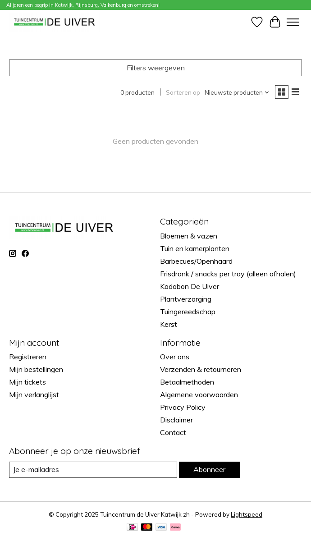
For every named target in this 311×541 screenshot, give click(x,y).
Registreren (27, 356)
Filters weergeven (156, 67)
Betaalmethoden (187, 381)
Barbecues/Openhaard (196, 261)
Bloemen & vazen (188, 235)
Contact (173, 432)
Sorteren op (183, 92)
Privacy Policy (183, 407)
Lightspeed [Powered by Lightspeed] (246, 514)
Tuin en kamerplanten (194, 248)
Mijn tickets (27, 381)
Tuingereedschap (187, 311)
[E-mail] (93, 469)
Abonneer (209, 469)
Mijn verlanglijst (34, 394)
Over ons (174, 356)
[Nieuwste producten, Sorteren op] (237, 92)
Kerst (168, 324)
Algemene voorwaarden (199, 394)
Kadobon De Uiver (189, 286)
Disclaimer (176, 419)
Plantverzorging (185, 298)
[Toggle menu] (293, 22)
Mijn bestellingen (36, 369)
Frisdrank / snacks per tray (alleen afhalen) (228, 273)
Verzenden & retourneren (200, 369)
